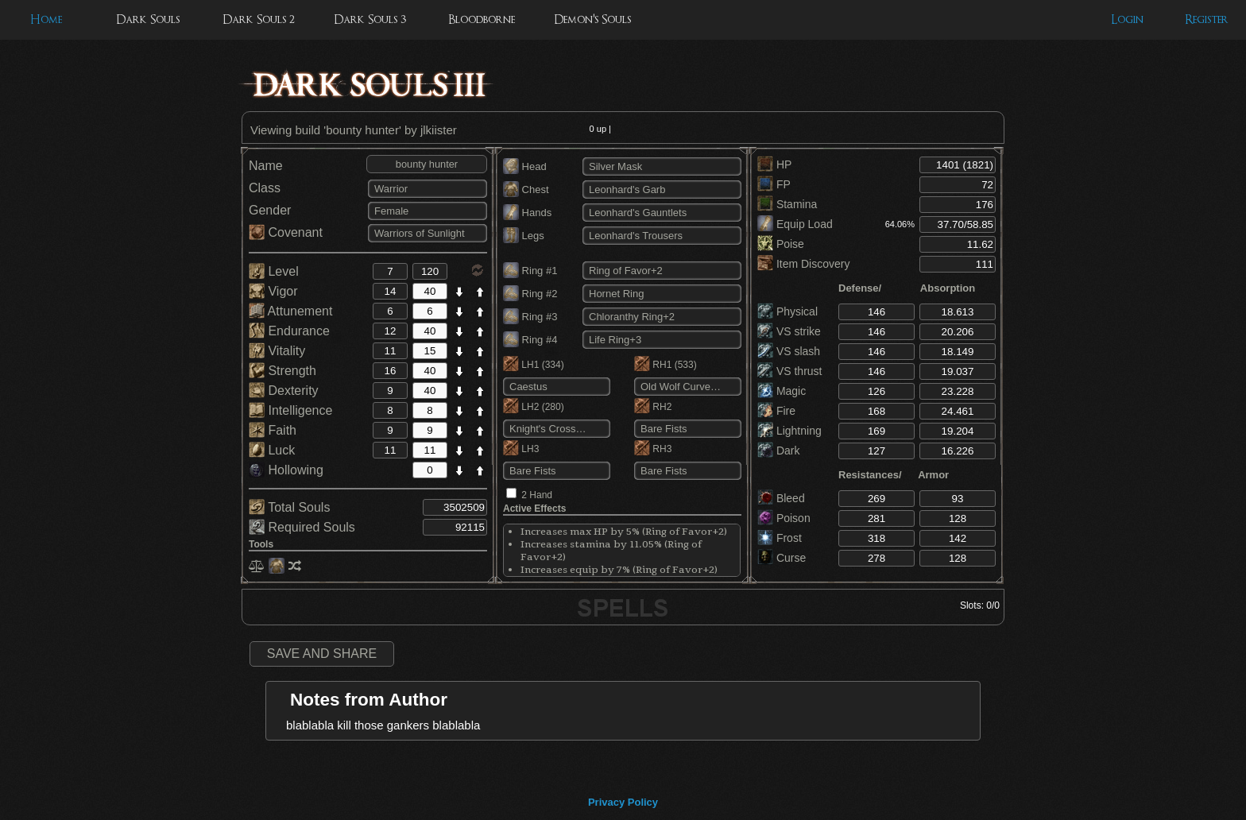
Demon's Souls (592, 19)
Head (525, 166)
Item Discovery (803, 263)
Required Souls (302, 527)
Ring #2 (530, 294)
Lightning (789, 430)
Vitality (277, 351)
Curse (781, 557)
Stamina (787, 204)
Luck (272, 450)
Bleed (781, 498)
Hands (527, 213)
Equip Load (795, 224)
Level (274, 271)
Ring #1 (530, 271)
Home (46, 19)
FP (774, 184)
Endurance (289, 331)
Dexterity (284, 390)
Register (1207, 19)
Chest (526, 189)
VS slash (788, 351)
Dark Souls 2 (258, 19)
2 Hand (536, 495)
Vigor (273, 291)
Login (1127, 19)
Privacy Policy (623, 802)
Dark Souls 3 (370, 19)
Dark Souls (148, 19)
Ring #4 (530, 340)
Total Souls (289, 507)
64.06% (900, 224)
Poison (784, 518)
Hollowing (286, 470)
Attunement (290, 311)
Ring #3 (530, 317)
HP (774, 164)
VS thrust (789, 371)
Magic (781, 391)
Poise (780, 244)
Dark (778, 450)
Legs (523, 236)
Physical (787, 311)
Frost (779, 538)
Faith (272, 430)
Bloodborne (481, 19)
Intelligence (290, 410)
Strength (282, 370)
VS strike (789, 331)
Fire (776, 410)
